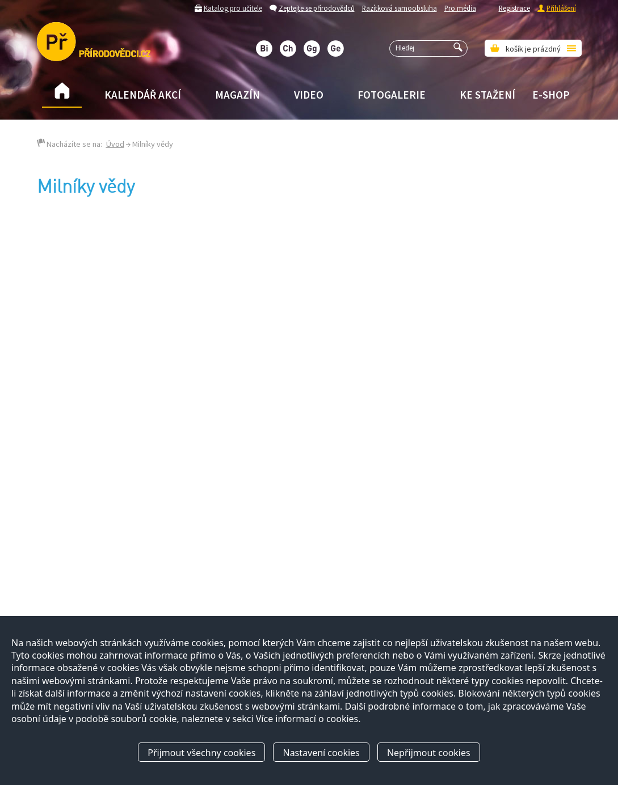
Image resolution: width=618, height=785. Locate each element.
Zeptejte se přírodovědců (317, 7)
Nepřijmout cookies (428, 752)
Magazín (237, 94)
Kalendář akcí (142, 94)
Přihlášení (561, 7)
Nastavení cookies (321, 752)
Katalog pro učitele (233, 7)
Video (308, 94)
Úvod (115, 144)
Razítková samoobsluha (399, 7)
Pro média (460, 7)
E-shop (551, 94)
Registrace (514, 7)
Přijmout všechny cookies (201, 752)
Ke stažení (487, 94)
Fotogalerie (392, 94)
